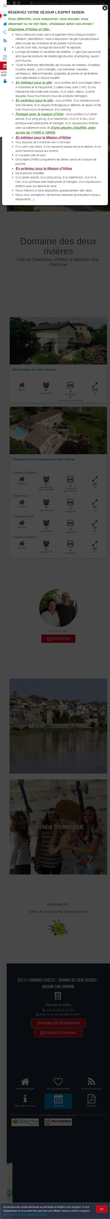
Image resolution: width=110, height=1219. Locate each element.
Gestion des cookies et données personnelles (25, 1214)
